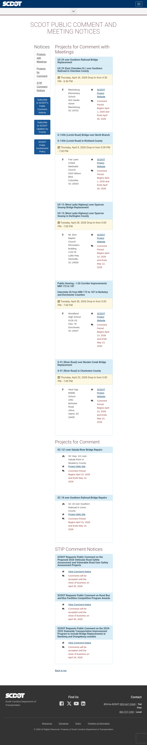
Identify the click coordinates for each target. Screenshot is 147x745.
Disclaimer (64, 723)
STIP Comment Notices (42, 87)
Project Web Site (76, 466)
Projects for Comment (42, 72)
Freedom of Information (99, 723)
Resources (47, 723)
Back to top (61, 670)
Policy (78, 723)
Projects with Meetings (42, 58)
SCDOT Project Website (101, 93)
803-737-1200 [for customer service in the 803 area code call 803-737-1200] (126, 712)
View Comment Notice (79, 571)
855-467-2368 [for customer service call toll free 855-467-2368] (127, 704)
